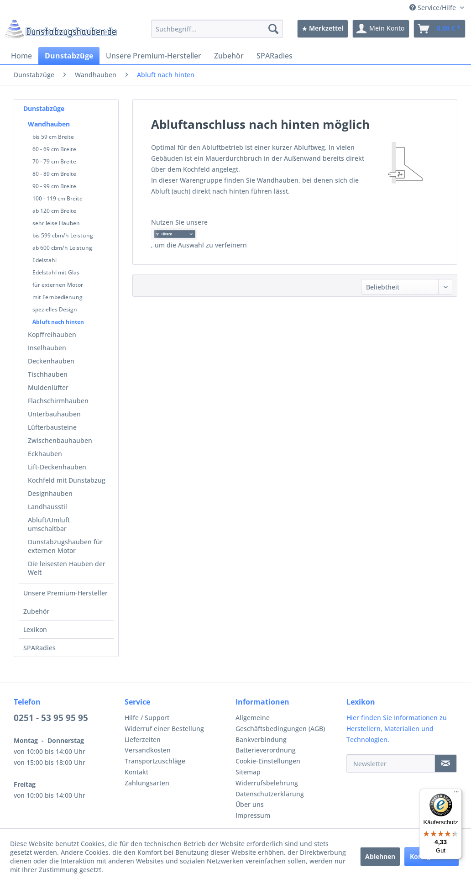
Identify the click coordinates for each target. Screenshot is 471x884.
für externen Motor (57, 285)
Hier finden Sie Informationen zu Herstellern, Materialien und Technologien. (396, 728)
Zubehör (36, 611)
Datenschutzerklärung (270, 793)
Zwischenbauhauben (60, 440)
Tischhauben (48, 374)
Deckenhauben (51, 361)
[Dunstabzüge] (68, 55)
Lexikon (35, 629)
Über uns (250, 804)
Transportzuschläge (155, 761)
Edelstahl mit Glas (55, 272)
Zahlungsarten (147, 783)
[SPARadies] (274, 55)
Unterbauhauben (54, 414)
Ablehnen (380, 856)
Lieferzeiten (143, 739)
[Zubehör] (229, 55)
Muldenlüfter (48, 387)
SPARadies (39, 647)
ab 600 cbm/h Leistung (62, 248)
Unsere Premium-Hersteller (65, 593)
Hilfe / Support (147, 717)
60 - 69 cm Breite (54, 149)
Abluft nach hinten (58, 322)
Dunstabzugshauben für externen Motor (65, 546)
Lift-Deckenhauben (57, 467)
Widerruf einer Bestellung (164, 728)
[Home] (21, 55)
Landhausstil (47, 506)
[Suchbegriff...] (217, 29)
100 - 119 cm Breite (57, 198)
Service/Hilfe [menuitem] (433, 7)
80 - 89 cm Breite (54, 174)
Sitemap (248, 772)
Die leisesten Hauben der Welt (66, 568)
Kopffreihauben (52, 334)
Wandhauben (49, 124)
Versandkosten (148, 750)
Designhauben (50, 493)
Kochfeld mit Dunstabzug (66, 480)
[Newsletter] (390, 763)
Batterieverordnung (266, 750)
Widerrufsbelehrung (267, 783)
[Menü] (456, 794)
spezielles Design (54, 309)
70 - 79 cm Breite (54, 161)
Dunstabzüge (43, 108)
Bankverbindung (261, 739)
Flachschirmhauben (58, 400)
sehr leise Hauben (56, 223)
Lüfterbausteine (52, 427)
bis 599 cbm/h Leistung (62, 235)
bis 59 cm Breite (53, 137)
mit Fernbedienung (57, 297)
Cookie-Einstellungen (268, 761)
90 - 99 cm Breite (54, 186)
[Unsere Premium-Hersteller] (153, 55)
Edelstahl (44, 260)
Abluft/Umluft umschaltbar (49, 524)
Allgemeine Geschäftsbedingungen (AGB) (280, 723)
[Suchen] (273, 29)
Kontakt (136, 772)
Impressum (253, 815)
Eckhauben (45, 453)
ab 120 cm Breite (54, 211)
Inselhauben (47, 347)
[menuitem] (217, 29)
